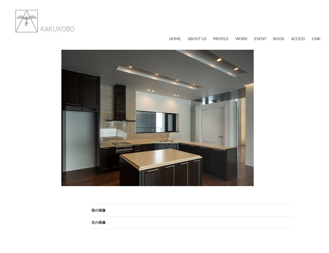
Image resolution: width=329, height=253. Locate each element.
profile (221, 38)
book (278, 38)
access (298, 38)
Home (175, 38)
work (241, 38)
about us (197, 38)
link (316, 38)
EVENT (260, 38)
